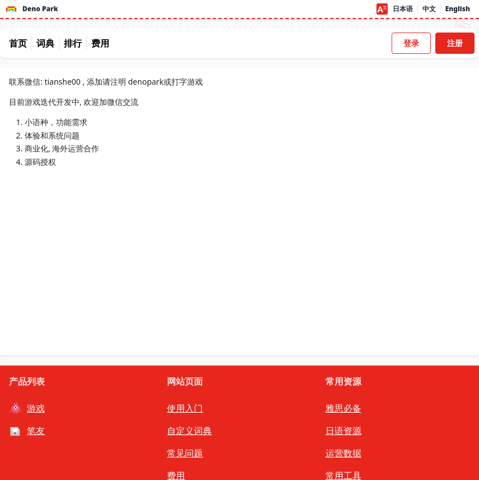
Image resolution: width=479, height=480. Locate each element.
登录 (411, 43)
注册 (455, 43)
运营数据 (343, 453)
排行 (73, 43)
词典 (45, 43)
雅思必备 (343, 408)
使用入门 (185, 408)
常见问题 (185, 453)
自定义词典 (189, 430)
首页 (18, 43)
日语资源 (343, 430)
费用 (100, 43)
